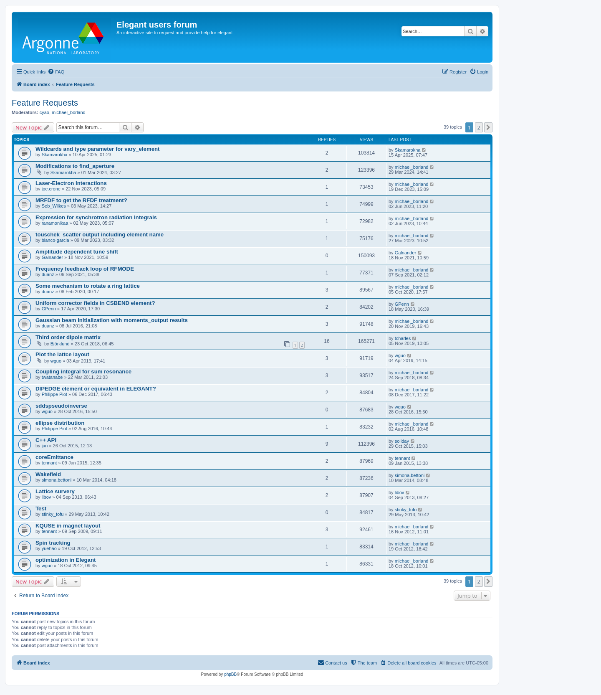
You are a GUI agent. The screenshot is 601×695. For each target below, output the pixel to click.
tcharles (403, 338)
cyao (44, 112)
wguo (56, 360)
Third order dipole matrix (68, 337)
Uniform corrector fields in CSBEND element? (95, 303)
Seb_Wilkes (54, 205)
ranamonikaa (55, 223)
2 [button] (478, 127)
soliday (402, 441)
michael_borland (69, 112)
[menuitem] (56, 72)
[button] (488, 127)
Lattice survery (55, 491)
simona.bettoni (57, 479)
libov (46, 497)
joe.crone (51, 188)
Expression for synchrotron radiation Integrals (96, 217)
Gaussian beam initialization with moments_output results (111, 320)
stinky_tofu (53, 514)
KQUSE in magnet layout (67, 526)
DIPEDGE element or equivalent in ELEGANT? (95, 389)
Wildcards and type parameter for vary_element (97, 149)
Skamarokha (55, 154)
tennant (49, 462)
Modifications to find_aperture (74, 166)
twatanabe (52, 377)
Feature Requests (45, 102)
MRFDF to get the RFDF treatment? (81, 200)
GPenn (49, 308)
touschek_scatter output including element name (99, 234)
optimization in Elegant (65, 560)
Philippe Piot (54, 394)
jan (45, 445)
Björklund (60, 343)
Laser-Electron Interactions (71, 183)
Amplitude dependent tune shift (76, 252)
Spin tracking (53, 543)
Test (40, 508)
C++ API (45, 440)
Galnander (52, 257)
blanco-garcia (55, 240)
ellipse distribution (59, 423)
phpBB (230, 674)
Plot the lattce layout (62, 354)
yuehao (49, 548)
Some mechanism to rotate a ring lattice (87, 286)
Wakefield (48, 474)
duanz (48, 274)
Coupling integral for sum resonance (83, 371)
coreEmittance (54, 457)
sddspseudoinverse (61, 406)
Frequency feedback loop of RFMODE (84, 269)
